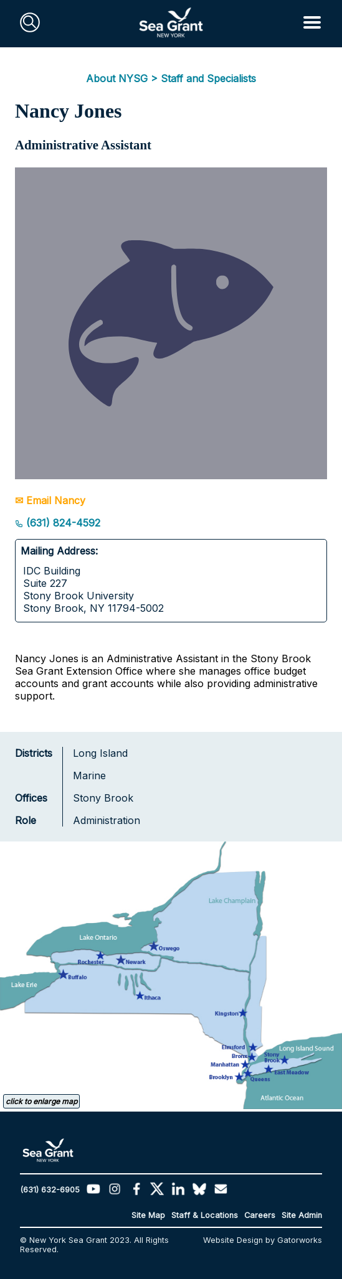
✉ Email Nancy (50, 500)
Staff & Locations (204, 1215)
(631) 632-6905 (50, 1189)
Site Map (148, 1215)
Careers (259, 1215)
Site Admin (302, 1215)
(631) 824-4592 (57, 523)
